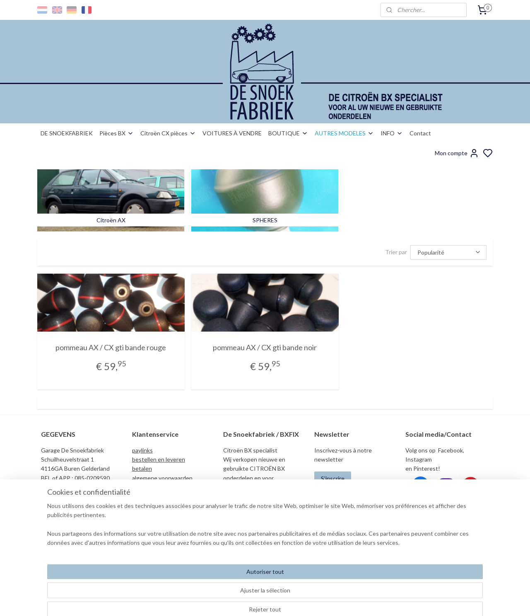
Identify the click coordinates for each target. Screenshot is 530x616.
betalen (142, 468)
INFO (392, 133)
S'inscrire (332, 478)
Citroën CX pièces (168, 133)
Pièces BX (116, 133)
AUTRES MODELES (344, 133)
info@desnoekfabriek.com (441, 532)
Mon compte (457, 153)
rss (308, 601)
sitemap (293, 601)
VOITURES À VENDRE (232, 133)
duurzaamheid (150, 505)
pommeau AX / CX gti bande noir (265, 347)
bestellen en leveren (158, 459)
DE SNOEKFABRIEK (67, 133)
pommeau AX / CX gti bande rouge (110, 347)
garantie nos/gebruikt (160, 496)
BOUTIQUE (288, 133)
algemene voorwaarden (162, 477)
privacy (141, 487)
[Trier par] (448, 252)
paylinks (142, 450)
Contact (420, 133)
